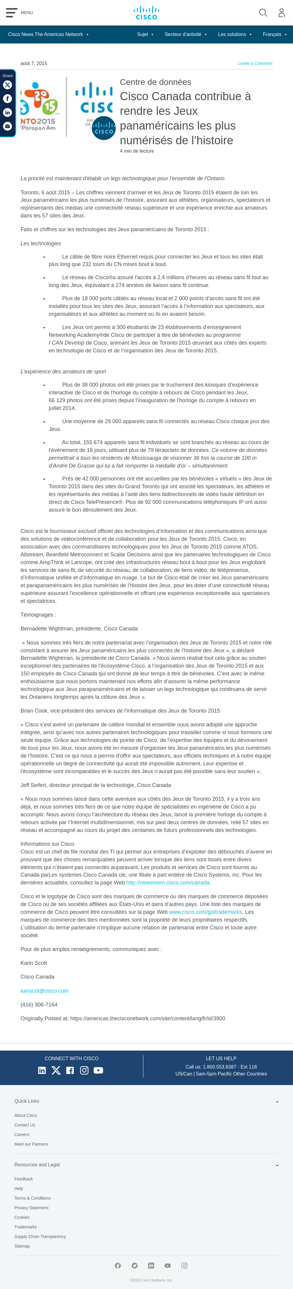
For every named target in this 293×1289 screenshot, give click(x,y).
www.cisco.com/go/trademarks (205, 912)
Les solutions (235, 34)
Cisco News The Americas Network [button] (49, 34)
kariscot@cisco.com (44, 991)
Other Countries (250, 1073)
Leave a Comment (255, 63)
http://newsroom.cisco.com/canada (167, 883)
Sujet (145, 34)
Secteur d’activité (186, 34)
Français (275, 34)
